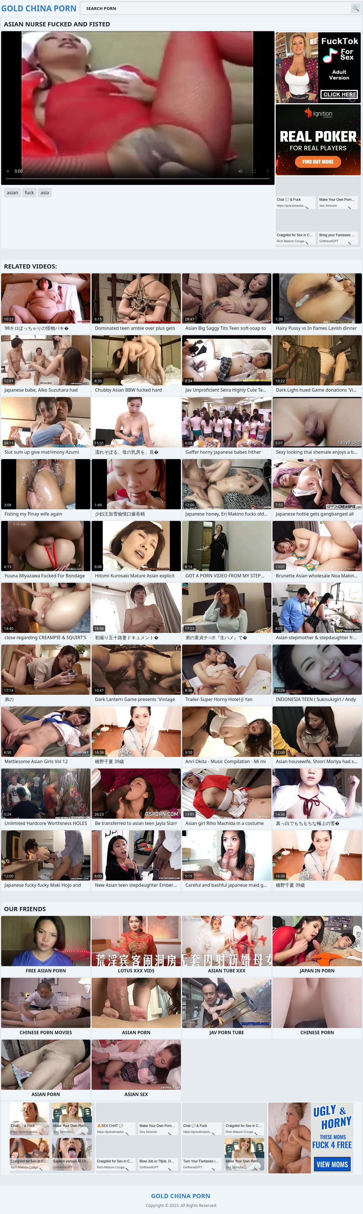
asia (45, 192)
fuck (29, 192)
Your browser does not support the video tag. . (138, 108)
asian (12, 192)
